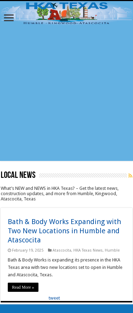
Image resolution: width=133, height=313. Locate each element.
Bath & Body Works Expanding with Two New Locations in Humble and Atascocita (64, 230)
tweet (54, 298)
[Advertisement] (66, 95)
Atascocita (62, 250)
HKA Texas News (88, 250)
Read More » (23, 287)
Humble (112, 250)
